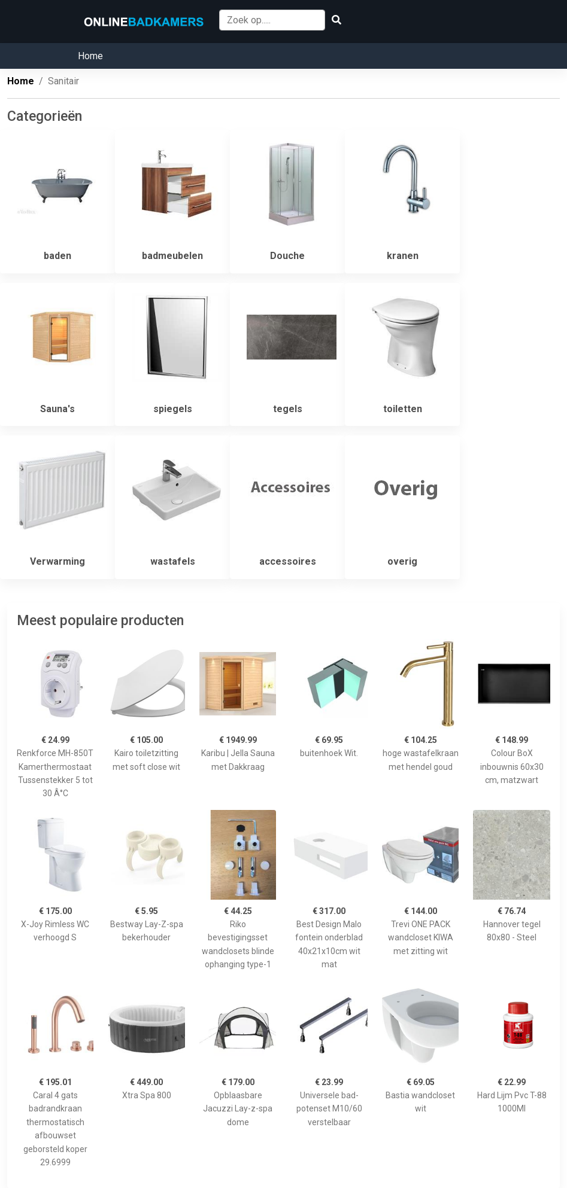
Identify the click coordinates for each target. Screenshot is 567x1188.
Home (90, 56)
